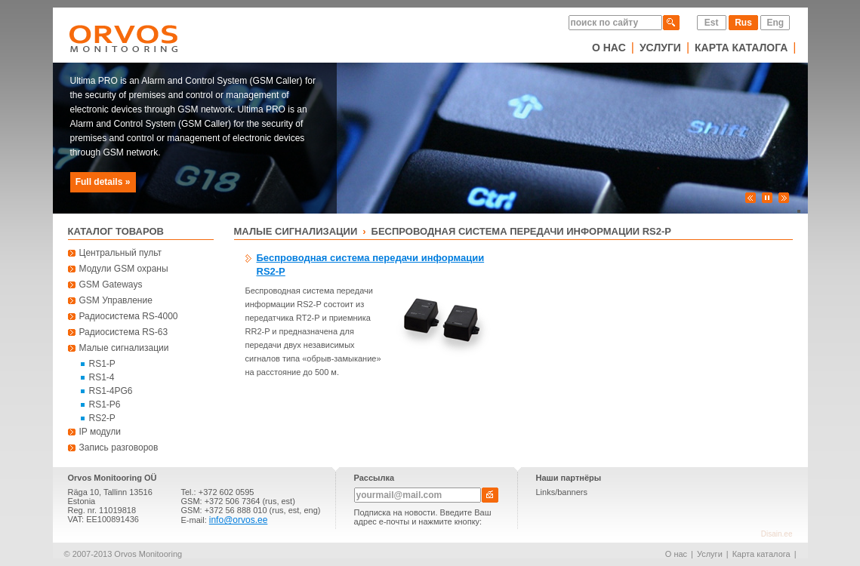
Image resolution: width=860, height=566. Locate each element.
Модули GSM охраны (123, 268)
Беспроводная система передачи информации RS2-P (521, 231)
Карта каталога (741, 48)
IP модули (100, 431)
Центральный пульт (120, 253)
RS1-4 (102, 377)
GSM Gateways (111, 284)
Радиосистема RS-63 (123, 332)
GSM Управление (116, 300)
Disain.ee (777, 534)
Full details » (103, 182)
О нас (609, 48)
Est (711, 22)
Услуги (660, 48)
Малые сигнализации (124, 348)
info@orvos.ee (238, 520)
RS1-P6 (105, 404)
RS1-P (102, 363)
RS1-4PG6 (111, 391)
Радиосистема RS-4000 (128, 316)
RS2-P (102, 418)
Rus (743, 22)
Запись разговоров (119, 447)
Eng (775, 22)
